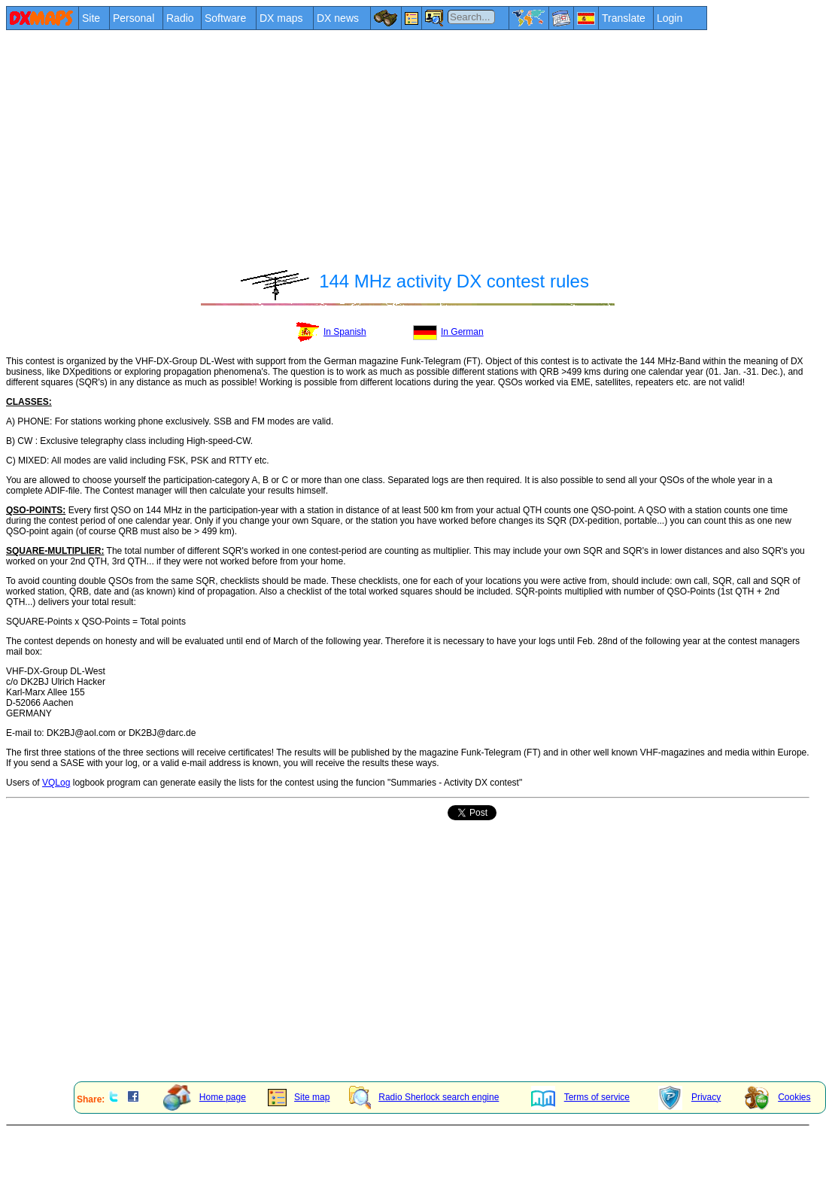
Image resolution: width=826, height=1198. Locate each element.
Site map (298, 1097)
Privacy (689, 1097)
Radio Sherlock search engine (424, 1097)
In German (448, 332)
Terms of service (580, 1097)
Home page (204, 1097)
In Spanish (329, 332)
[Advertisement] (286, 144)
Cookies (777, 1097)
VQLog (56, 782)
